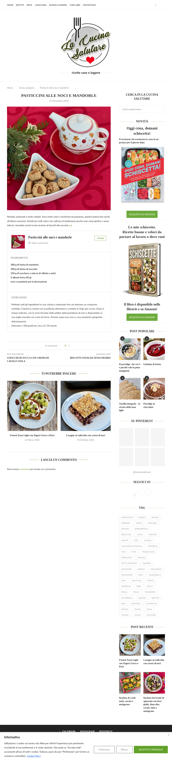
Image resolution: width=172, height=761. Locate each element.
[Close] (168, 735)
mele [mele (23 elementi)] (140, 575)
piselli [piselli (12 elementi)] (124, 592)
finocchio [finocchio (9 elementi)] (126, 557)
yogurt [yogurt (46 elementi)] (125, 615)
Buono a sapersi (58, 5)
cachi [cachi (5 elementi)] (140, 534)
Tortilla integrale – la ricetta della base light (129, 407)
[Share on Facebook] (69, 345)
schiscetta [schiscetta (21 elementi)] (151, 603)
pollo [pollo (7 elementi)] (136, 592)
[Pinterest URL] (126, 437)
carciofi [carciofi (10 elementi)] (152, 534)
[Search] (163, 5)
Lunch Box (41, 5)
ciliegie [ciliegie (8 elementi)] (147, 540)
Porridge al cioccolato (149, 405)
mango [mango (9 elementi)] (141, 569)
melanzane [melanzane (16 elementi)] (127, 575)
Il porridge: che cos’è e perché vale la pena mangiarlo (129, 367)
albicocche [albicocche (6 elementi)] (127, 517)
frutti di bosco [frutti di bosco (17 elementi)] (129, 563)
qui (70, 225)
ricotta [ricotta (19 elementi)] (155, 598)
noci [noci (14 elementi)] (123, 580)
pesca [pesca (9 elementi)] (150, 586)
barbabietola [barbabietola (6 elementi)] (141, 529)
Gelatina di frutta (152, 364)
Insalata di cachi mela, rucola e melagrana (127, 701)
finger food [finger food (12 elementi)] (148, 552)
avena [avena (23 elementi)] (139, 523)
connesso (24, 469)
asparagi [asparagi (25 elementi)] (125, 523)
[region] (86, 746)
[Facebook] (155, 5)
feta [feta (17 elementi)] (123, 552)
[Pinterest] (105, 731)
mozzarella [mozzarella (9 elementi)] (155, 575)
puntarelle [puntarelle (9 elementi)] (127, 598)
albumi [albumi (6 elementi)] (142, 517)
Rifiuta (124, 749)
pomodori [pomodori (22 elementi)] (150, 592)
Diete (29, 5)
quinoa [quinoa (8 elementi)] (142, 598)
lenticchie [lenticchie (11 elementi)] (126, 569)
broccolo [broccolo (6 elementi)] (126, 534)
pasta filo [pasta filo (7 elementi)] (136, 580)
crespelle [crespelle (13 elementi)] (153, 546)
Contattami (89, 5)
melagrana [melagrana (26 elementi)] (156, 569)
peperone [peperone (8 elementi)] (126, 586)
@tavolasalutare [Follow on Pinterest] (142, 471)
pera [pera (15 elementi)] (139, 586)
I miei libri (75, 5)
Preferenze (104, 749)
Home (10, 5)
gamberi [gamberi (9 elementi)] (147, 563)
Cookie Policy (34, 755)
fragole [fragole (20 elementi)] (141, 557)
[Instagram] (86, 731)
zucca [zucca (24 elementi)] (138, 615)
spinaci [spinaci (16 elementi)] (124, 609)
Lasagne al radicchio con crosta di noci (85, 435)
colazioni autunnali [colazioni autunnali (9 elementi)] (131, 546)
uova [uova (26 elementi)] (149, 609)
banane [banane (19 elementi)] (125, 529)
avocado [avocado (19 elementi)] (152, 523)
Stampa (100, 238)
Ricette (20, 5)
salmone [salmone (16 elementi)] (135, 603)
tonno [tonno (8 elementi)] (137, 609)
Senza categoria (26, 87)
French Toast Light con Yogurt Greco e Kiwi (32, 435)
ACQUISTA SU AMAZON (142, 214)
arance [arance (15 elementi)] (155, 517)
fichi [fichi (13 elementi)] (133, 552)
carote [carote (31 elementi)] (124, 540)
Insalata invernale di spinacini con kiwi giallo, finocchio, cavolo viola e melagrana (153, 704)
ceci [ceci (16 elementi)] (136, 540)
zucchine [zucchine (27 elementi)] (151, 615)
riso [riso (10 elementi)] (123, 603)
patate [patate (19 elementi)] (150, 580)
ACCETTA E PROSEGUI (151, 749)
